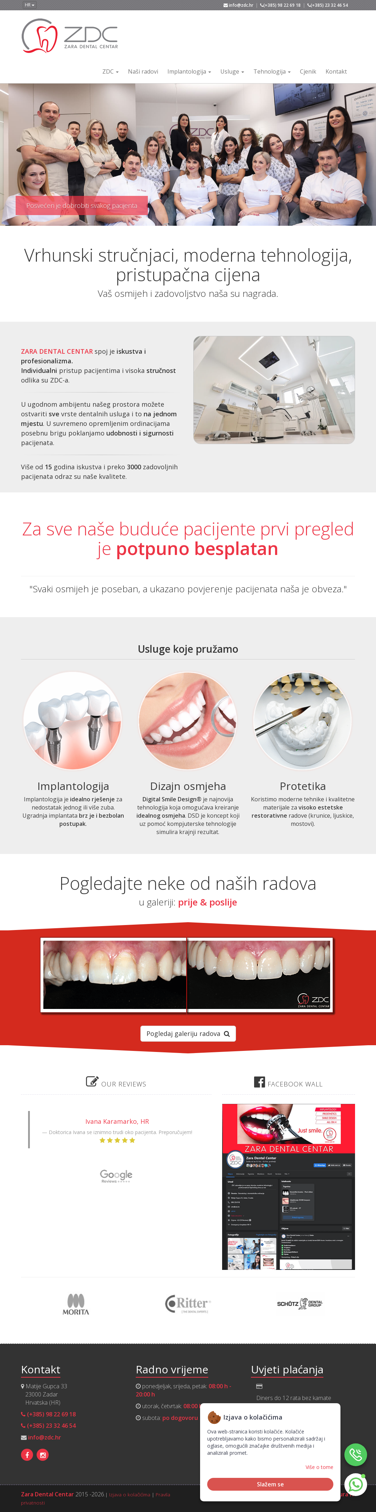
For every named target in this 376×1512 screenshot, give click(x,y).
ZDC (110, 71)
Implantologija (189, 71)
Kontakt (336, 71)
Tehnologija (272, 71)
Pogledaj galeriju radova (188, 1033)
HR (29, 5)
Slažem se (270, 1484)
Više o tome (319, 1467)
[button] (355, 1484)
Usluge (232, 71)
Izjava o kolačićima (129, 1494)
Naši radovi (143, 71)
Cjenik (308, 71)
